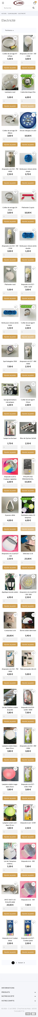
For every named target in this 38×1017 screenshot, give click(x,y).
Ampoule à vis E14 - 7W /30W (10, 670)
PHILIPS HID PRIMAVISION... (28, 478)
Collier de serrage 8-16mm (28, 324)
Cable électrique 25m (28, 92)
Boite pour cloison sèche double (28, 247)
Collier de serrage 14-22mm (10, 208)
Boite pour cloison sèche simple (28, 170)
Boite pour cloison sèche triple (10, 324)
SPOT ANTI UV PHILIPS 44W (10, 901)
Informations (8, 988)
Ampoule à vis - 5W (28, 900)
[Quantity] (10, 63)
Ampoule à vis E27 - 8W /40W (28, 362)
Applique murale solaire (10, 592)
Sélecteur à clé (28, 553)
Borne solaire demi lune (28, 630)
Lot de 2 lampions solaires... (10, 862)
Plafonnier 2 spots (28, 207)
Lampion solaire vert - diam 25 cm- (10, 824)
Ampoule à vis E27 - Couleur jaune (28, 939)
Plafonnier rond (10, 284)
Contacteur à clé (10, 630)
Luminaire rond (10, 92)
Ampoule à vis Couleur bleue (10, 939)
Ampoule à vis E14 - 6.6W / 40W (28, 708)
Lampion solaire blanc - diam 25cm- (10, 747)
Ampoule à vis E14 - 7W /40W (10, 170)
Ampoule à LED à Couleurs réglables (10, 478)
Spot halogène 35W (10, 361)
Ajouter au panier (10, 67)
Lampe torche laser (10, 438)
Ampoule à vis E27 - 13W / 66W (28, 285)
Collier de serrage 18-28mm (10, 132)
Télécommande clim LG (28, 669)
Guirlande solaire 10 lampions (28, 516)
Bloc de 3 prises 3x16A (28, 438)
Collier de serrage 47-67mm (10, 55)
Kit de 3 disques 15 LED (28, 130)
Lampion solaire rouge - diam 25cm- (10, 785)
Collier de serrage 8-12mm (28, 401)
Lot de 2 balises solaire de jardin (10, 708)
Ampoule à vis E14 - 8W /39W (28, 747)
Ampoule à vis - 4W (28, 861)
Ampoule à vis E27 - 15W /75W (28, 785)
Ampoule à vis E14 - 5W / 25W (28, 55)
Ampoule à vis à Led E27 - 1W (10, 555)
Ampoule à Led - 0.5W (28, 823)
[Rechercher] (19, 8)
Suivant (21, 963)
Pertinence (9, 30)
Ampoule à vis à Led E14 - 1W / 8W (28, 593)
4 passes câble (10, 515)
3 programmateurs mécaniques (10, 401)
